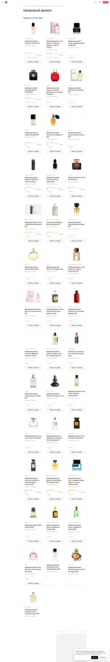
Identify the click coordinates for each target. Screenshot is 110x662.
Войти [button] (105, 2)
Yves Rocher (50, 38)
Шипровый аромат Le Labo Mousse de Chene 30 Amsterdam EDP (54, 438)
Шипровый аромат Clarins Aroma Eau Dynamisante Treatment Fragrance (54, 91)
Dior (26, 307)
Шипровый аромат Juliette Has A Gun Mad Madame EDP (76, 311)
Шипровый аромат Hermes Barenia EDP (32, 268)
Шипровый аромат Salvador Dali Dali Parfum (55, 395)
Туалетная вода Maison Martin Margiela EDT (54, 223)
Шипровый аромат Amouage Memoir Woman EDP (31, 90)
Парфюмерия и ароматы (43, 6)
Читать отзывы (33, 62)
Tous (26, 433)
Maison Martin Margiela (53, 219)
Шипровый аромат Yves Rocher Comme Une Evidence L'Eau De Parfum (54, 44)
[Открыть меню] (2, 2)
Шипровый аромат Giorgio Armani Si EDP (32, 42)
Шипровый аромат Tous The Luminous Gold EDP (33, 437)
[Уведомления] (99, 2)
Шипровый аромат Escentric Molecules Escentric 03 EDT (32, 354)
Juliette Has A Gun (73, 307)
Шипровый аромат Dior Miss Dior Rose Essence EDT (33, 311)
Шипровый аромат (57, 6)
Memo (48, 264)
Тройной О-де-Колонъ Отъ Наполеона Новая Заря (76, 354)
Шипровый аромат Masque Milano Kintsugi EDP (76, 224)
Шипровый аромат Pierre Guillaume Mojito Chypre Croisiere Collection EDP (76, 481)
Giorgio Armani (29, 38)
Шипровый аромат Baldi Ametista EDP (33, 526)
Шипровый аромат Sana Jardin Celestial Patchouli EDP (76, 393)
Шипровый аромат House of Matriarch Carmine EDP (53, 527)
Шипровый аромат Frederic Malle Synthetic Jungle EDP (76, 43)
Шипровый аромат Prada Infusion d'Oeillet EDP (33, 396)
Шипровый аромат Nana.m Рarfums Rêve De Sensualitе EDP (54, 480)
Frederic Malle (72, 38)
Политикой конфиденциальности (93, 654)
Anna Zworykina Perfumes (54, 307)
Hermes (70, 130)
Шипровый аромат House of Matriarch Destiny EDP (74, 527)
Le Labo (48, 433)
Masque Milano (72, 219)
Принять (95, 657)
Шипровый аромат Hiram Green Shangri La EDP (54, 135)
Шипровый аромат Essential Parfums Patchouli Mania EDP (53, 567)
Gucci (69, 175)
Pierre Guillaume (73, 475)
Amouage (27, 85)
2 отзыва (49, 57)
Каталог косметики (29, 6)
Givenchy (27, 475)
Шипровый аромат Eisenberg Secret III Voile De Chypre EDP (76, 569)
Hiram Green (50, 130)
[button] (96, 2)
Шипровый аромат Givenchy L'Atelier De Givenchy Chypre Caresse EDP (32, 481)
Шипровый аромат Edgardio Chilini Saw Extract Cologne (31, 179)
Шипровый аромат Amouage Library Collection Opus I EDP (32, 612)
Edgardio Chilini (29, 175)
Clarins (48, 85)
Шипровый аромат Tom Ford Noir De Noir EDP (76, 437)
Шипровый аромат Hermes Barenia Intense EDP (76, 135)
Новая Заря (71, 349)
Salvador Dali (50, 391)
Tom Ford (71, 433)
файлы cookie (79, 652)
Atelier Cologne (50, 349)
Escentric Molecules (30, 349)
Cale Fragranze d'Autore (75, 264)
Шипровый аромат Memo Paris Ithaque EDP (54, 268)
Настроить (103, 657)
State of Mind (29, 219)
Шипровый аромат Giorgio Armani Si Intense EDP (53, 179)
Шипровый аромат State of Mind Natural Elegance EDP (33, 224)
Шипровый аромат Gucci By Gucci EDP (76, 178)
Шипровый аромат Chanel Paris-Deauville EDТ (76, 90)
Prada (26, 391)
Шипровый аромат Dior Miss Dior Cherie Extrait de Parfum (33, 569)
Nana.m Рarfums (51, 475)
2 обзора (33, 102)
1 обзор (48, 236)
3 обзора (56, 57)
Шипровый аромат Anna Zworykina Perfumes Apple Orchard (54, 311)
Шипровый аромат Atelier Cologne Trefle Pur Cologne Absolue (54, 354)
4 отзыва (27, 57)
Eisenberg (71, 565)
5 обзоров (71, 57)
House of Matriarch (52, 522)
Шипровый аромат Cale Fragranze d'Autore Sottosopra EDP (76, 269)
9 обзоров (34, 57)
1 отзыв (27, 102)
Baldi (26, 522)
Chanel (70, 85)
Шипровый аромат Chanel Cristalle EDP (32, 134)
